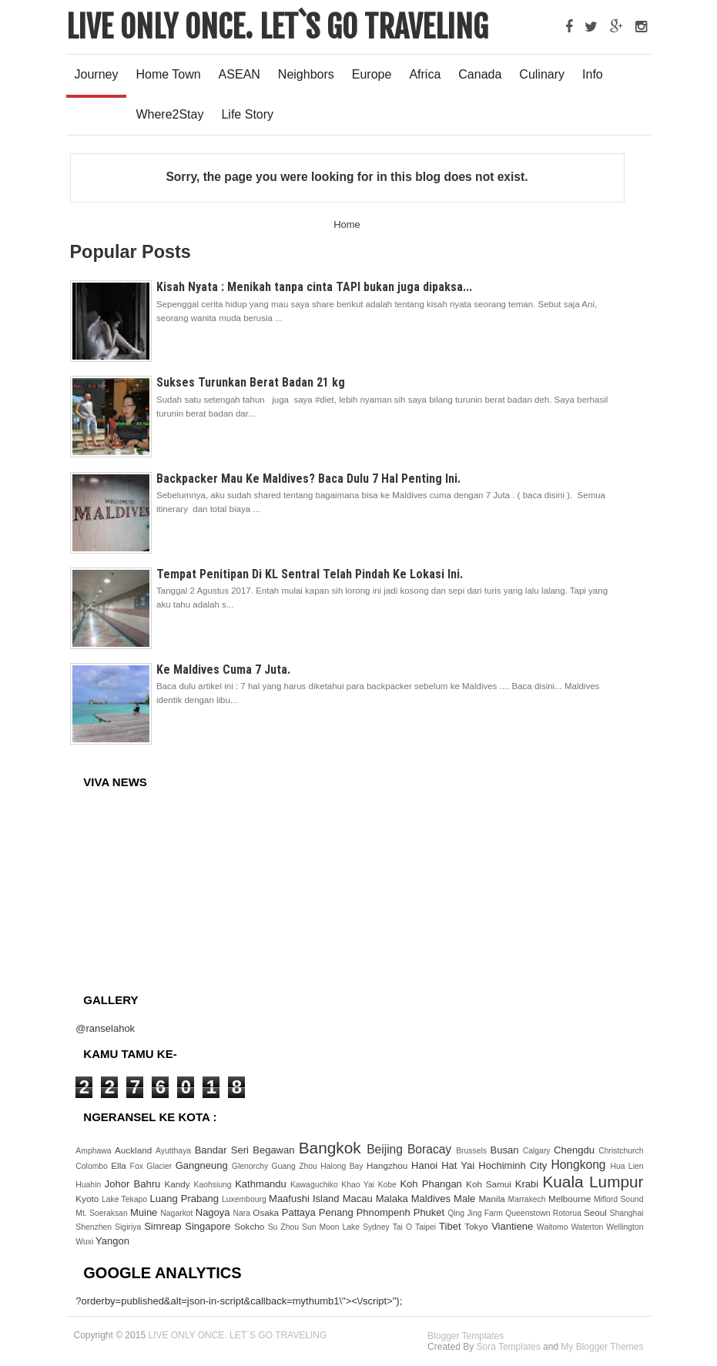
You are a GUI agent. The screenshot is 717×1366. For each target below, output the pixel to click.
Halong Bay (343, 1166)
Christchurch (620, 1151)
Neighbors (306, 74)
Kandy (178, 1184)
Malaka (393, 1198)
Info (592, 74)
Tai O (404, 1227)
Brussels (473, 1151)
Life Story (247, 114)
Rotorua (568, 1213)
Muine (145, 1212)
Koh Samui (490, 1184)
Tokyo (477, 1226)
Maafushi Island (306, 1198)
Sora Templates (508, 1346)
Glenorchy (252, 1166)
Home (346, 224)
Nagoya (214, 1212)
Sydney (378, 1227)
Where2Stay (169, 114)
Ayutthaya (175, 1151)
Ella (120, 1165)
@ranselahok (105, 1028)
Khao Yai (359, 1184)
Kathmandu (262, 1184)
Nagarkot (177, 1213)
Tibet (451, 1226)
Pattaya (300, 1212)
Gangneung (204, 1165)
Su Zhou (285, 1227)
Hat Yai (459, 1165)
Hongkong (580, 1164)
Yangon (112, 1241)
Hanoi (426, 1165)
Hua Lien (626, 1166)
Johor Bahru (135, 1184)
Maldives (432, 1198)
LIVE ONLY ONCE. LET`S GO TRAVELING (277, 27)
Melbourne (571, 1199)
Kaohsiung (215, 1184)
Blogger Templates (465, 1336)
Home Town (168, 74)
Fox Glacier (153, 1166)
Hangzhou (389, 1165)
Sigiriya (129, 1227)
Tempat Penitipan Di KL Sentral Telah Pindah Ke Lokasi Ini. (309, 574)
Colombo (93, 1166)
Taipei (427, 1227)
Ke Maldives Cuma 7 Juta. (223, 669)
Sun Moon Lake (332, 1227)
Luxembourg (245, 1199)
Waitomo (554, 1227)
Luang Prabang (185, 1198)
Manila (493, 1199)
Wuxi (85, 1241)
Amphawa (95, 1151)
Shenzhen (95, 1227)
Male (466, 1198)
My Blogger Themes (602, 1346)
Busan (507, 1150)
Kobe (389, 1184)
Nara (243, 1213)
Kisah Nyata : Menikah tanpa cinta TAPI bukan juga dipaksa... (314, 287)
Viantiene (514, 1226)
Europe (372, 74)
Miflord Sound (619, 1199)
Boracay (431, 1149)
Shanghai (627, 1213)
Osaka (267, 1212)
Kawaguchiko (315, 1184)
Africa (425, 74)
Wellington (624, 1227)
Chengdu (576, 1150)
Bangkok (333, 1148)
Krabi (529, 1184)
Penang (338, 1212)
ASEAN (239, 74)
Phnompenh (385, 1212)
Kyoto (88, 1199)
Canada (479, 74)
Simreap (164, 1226)
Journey (97, 74)
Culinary (542, 74)
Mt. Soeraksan (102, 1213)
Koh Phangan (433, 1184)
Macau (359, 1198)
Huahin (89, 1184)
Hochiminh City (514, 1165)
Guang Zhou (296, 1166)
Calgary (538, 1151)
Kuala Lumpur (592, 1181)
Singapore (209, 1226)
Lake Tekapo (126, 1199)
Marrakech (528, 1199)
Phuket (430, 1212)
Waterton (588, 1227)
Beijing (387, 1149)
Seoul (597, 1212)
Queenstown (529, 1213)
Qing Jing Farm (476, 1213)
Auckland (135, 1150)
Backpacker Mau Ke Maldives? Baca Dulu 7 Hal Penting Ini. (308, 478)
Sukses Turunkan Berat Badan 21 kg (250, 382)
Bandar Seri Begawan (247, 1150)
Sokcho (250, 1226)
